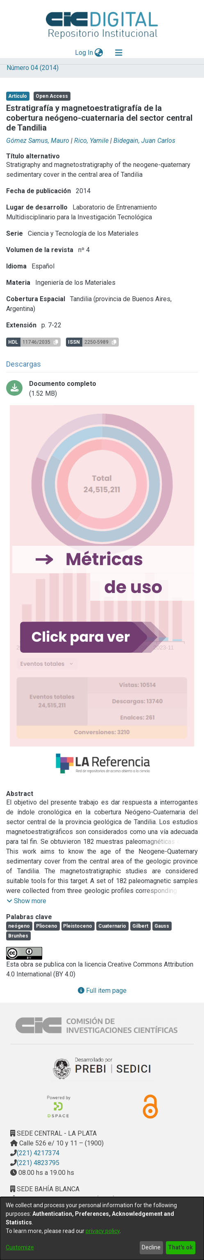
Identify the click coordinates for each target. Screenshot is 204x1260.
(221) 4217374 (38, 1153)
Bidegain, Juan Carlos (144, 140)
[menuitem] (99, 53)
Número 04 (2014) (33, 68)
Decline (151, 1247)
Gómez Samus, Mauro (37, 140)
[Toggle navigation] (118, 53)
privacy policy (103, 1231)
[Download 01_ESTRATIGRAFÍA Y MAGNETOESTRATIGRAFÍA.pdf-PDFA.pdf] (102, 389)
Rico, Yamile (91, 140)
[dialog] (102, 1228)
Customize (20, 1247)
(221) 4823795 (38, 1163)
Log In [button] (84, 52)
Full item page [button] (102, 990)
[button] (26, 901)
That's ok (180, 1247)
